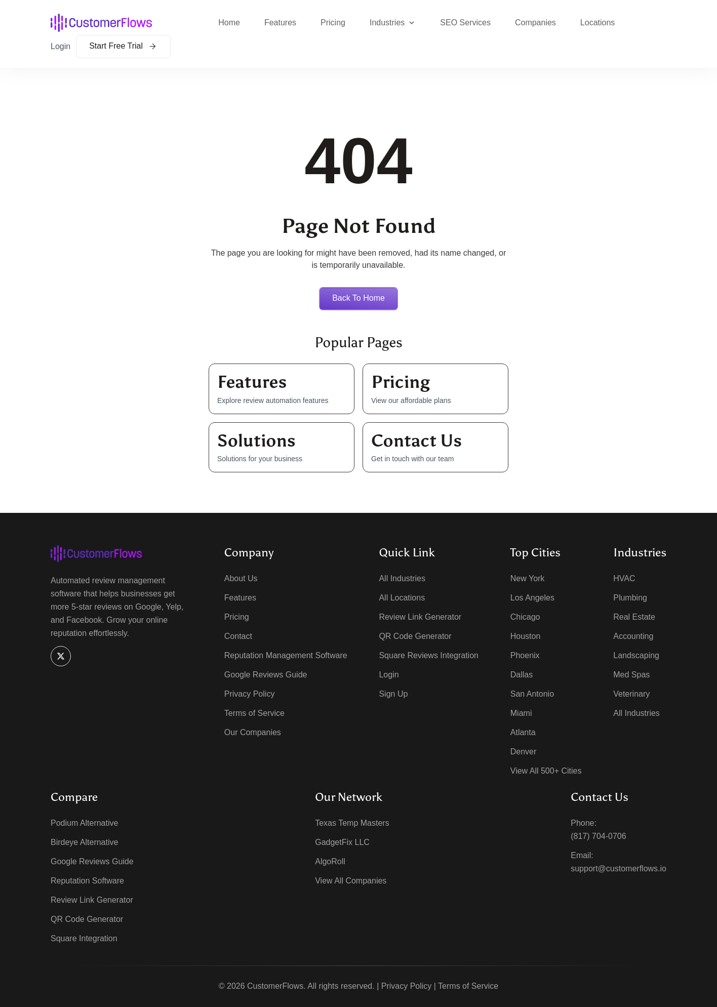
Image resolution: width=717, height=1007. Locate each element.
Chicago (525, 617)
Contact (238, 636)
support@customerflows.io (618, 868)
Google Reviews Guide (265, 674)
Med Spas (631, 674)
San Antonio (532, 694)
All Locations (402, 597)
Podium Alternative (84, 823)
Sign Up (393, 694)
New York (527, 578)
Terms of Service (254, 713)
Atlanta (523, 732)
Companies (535, 22)
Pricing (333, 22)
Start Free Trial (123, 46)
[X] (61, 656)
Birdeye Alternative (84, 842)
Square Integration (84, 938)
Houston (525, 636)
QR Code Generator (415, 636)
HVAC (624, 578)
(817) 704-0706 (598, 836)
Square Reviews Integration (429, 655)
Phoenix (525, 655)
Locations (597, 22)
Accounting (633, 636)
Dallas (521, 674)
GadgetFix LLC (342, 842)
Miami (521, 713)
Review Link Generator (420, 617)
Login (60, 46)
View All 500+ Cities (546, 771)
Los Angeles (532, 597)
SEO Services (465, 22)
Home (229, 22)
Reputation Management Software (285, 655)
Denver (523, 751)
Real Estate (634, 617)
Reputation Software (87, 880)
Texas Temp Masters (352, 823)
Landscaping (636, 655)
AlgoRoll (330, 861)
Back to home (358, 298)
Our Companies (252, 732)
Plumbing (630, 597)
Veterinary (631, 694)
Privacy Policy (249, 694)
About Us (241, 578)
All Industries (402, 578)
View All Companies (350, 880)
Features (280, 22)
